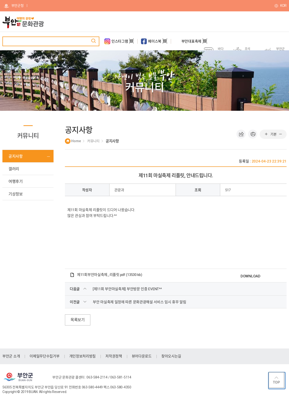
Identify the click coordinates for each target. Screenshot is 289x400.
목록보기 (77, 320)
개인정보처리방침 (82, 356)
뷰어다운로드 (142, 356)
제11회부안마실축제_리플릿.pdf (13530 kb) (109, 275)
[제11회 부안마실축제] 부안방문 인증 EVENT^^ (127, 289)
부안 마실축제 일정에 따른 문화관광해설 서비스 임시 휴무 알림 (139, 302)
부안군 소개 (11, 356)
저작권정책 (113, 356)
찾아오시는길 (171, 356)
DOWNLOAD (250, 276)
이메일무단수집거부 (44, 356)
